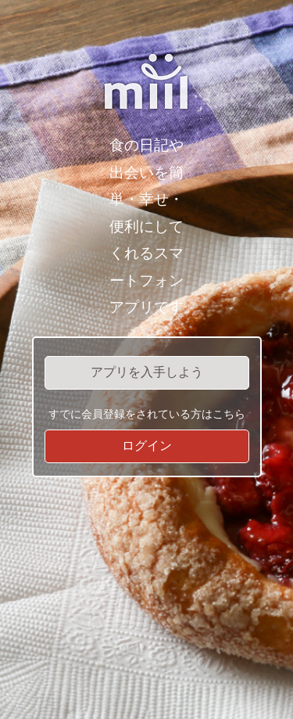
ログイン (147, 445)
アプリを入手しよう (147, 372)
